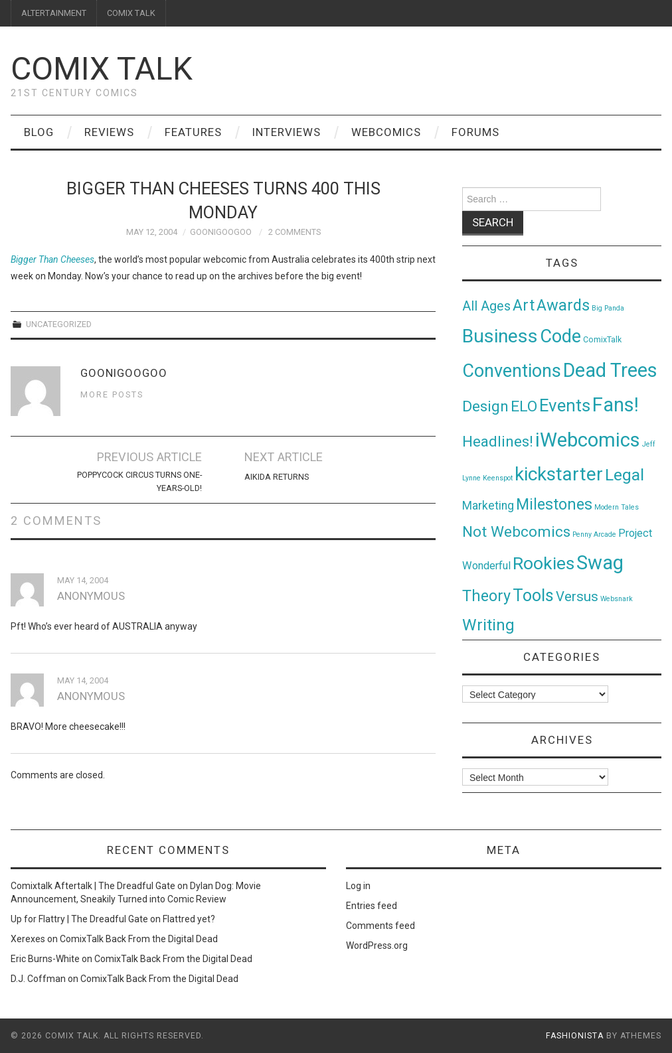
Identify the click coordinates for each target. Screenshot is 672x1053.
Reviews (109, 132)
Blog (39, 132)
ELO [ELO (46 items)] (524, 406)
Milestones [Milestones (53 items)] (554, 504)
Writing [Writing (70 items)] (488, 624)
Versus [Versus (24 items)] (577, 596)
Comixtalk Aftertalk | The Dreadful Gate (93, 885)
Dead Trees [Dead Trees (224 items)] (610, 370)
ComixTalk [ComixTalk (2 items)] (602, 339)
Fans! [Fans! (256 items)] (615, 404)
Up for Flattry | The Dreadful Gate (79, 919)
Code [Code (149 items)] (560, 336)
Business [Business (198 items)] (500, 336)
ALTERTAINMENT (53, 13)
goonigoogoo (221, 232)
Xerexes (28, 939)
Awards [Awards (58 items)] (563, 305)
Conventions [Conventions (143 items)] (511, 371)
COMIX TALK (131, 13)
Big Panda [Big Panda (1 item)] (608, 308)
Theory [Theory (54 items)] (486, 596)
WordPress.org (377, 945)
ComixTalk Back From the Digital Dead (139, 939)
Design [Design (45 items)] (485, 406)
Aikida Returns (276, 477)
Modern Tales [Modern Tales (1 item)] (616, 507)
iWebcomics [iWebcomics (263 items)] (587, 440)
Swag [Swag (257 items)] (600, 562)
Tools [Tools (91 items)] (533, 595)
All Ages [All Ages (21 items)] (486, 306)
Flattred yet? (189, 919)
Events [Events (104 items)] (564, 405)
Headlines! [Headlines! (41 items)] (497, 441)
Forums (475, 132)
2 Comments (294, 232)
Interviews (286, 132)
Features (193, 132)
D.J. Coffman (38, 978)
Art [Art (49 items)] (524, 306)
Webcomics (386, 132)
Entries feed (371, 905)
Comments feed (380, 925)
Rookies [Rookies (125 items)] (543, 563)
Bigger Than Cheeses (52, 259)
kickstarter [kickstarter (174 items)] (559, 474)
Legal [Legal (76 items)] (624, 474)
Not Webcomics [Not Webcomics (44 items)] (516, 532)
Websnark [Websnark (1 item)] (616, 599)
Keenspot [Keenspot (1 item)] (498, 478)
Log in (358, 885)
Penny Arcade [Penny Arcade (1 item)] (594, 534)
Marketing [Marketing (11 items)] (488, 505)
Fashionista (575, 1035)
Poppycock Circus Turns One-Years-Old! (139, 481)
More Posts (111, 394)
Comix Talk (102, 69)
